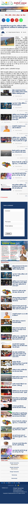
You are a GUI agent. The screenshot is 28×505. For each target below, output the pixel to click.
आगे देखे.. (26, 101)
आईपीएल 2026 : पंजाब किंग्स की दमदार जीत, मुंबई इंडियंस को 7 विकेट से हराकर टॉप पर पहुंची (19, 139)
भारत (4, 482)
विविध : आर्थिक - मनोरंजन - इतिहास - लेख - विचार (15, 15)
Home (2, 15)
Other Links (4, 460)
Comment (7, 210)
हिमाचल (9, 482)
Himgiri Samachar (14, 463)
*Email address (9, 226)
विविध (19, 482)
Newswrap (14, 475)
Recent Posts (5, 262)
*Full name (8, 221)
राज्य (14, 482)
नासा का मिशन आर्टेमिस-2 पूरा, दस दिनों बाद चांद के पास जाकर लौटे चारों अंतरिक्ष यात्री (19, 186)
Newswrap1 (14, 478)
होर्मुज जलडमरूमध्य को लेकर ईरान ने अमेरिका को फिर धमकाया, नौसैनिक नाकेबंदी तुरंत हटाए (19, 92)
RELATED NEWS (6, 87)
